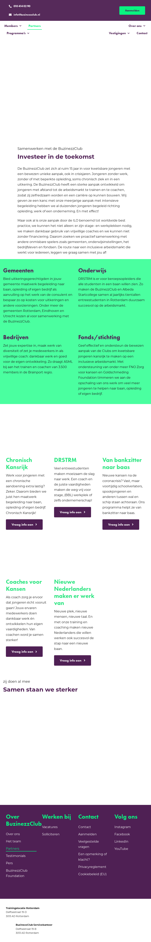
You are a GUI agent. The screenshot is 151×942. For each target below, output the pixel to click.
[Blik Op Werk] (63, 765)
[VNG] (15, 718)
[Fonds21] (63, 750)
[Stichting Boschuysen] (136, 734)
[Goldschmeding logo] (131, 671)
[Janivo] (87, 718)
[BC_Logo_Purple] (76, 27)
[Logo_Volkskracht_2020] (136, 750)
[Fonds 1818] (39, 750)
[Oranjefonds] (136, 718)
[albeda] (87, 750)
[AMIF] (63, 703)
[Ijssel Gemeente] (111, 734)
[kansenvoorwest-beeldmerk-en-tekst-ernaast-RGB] (39, 788)
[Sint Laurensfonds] (63, 718)
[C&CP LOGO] (39, 765)
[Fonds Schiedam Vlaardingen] (63, 734)
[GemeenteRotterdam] (111, 703)
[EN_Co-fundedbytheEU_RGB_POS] (136, 765)
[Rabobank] (136, 703)
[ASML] (15, 788)
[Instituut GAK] (15, 765)
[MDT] (87, 703)
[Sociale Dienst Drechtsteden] (39, 718)
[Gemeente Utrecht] (15, 750)
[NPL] (15, 703)
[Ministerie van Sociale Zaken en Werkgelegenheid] (39, 703)
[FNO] (39, 734)
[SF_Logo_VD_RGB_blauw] (111, 765)
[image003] (87, 765)
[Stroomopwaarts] (111, 718)
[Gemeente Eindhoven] (87, 734)
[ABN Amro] (111, 750)
